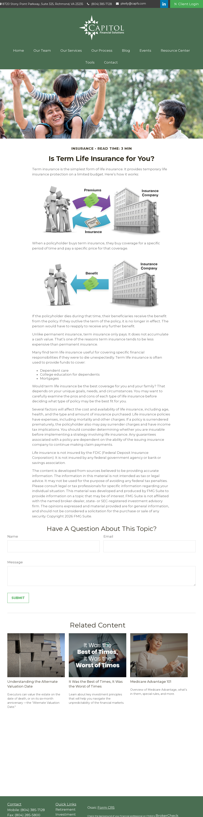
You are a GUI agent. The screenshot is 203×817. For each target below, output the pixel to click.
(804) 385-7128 (99, 4)
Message (15, 562)
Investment (66, 814)
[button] (18, 50)
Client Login (186, 4)
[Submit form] (18, 598)
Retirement (66, 809)
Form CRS (106, 807)
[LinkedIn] (164, 4)
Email (108, 536)
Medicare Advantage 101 (150, 682)
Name (12, 536)
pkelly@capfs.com (131, 3)
